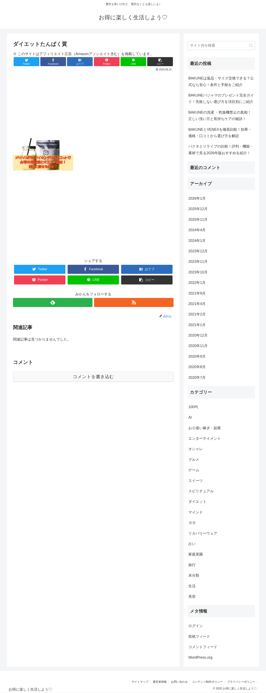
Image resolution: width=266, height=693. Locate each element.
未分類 (193, 575)
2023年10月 (198, 272)
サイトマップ (140, 681)
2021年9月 (197, 293)
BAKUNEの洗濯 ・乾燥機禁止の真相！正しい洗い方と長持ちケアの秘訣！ (219, 115)
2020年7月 (197, 378)
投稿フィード (199, 636)
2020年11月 (198, 346)
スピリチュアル (201, 491)
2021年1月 (197, 325)
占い (192, 544)
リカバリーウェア (202, 533)
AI (190, 417)
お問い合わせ (179, 681)
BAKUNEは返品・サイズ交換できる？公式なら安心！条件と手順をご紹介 (221, 81)
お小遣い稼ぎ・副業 (204, 428)
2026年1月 (197, 198)
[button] (250, 45)
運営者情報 (160, 681)
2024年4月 (197, 230)
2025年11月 (198, 220)
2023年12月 (198, 251)
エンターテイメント (204, 438)
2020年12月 (198, 335)
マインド (195, 512)
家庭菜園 (195, 554)
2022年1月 (197, 283)
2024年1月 (197, 241)
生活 (192, 586)
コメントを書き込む (93, 376)
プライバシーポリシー (241, 681)
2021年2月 (197, 314)
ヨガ (192, 523)
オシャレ (195, 449)
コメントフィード (202, 647)
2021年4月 (197, 304)
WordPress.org (200, 657)
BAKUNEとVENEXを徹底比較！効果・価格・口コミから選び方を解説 (220, 132)
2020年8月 (197, 367)
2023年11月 (198, 262)
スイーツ (195, 481)
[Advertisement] (93, 104)
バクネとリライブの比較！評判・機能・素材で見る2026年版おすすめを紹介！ (220, 149)
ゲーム (193, 470)
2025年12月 (198, 209)
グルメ (193, 460)
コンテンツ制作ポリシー (207, 681)
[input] (221, 45)
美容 (192, 596)
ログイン (195, 626)
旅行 (192, 565)
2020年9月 (197, 356)
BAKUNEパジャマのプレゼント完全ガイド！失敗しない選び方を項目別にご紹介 (221, 98)
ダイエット (197, 502)
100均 (193, 407)
